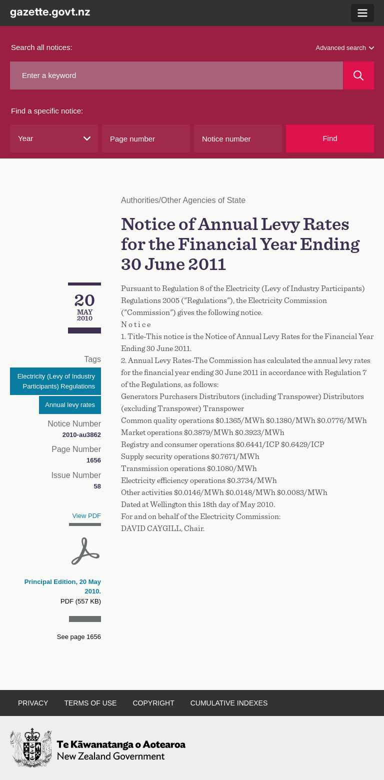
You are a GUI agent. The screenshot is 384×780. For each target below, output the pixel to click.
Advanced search (345, 48)
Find (329, 138)
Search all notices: (41, 47)
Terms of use (90, 703)
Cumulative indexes (229, 703)
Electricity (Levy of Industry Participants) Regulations (56, 381)
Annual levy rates (70, 404)
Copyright (153, 703)
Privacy (33, 703)
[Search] (359, 76)
